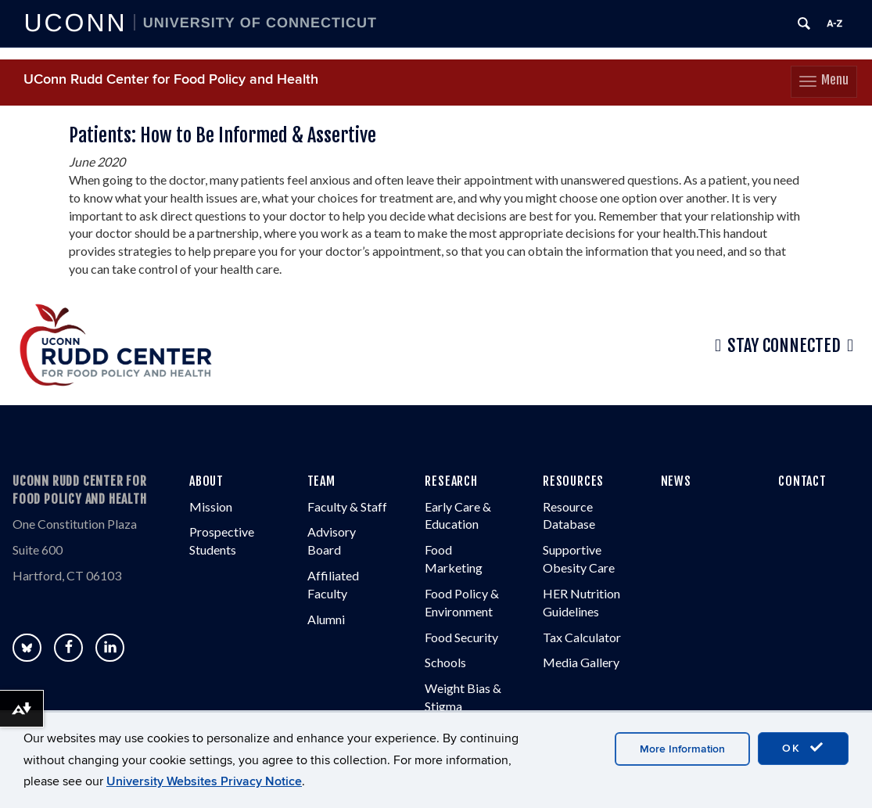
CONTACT (802, 481)
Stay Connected (784, 345)
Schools (445, 662)
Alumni (326, 619)
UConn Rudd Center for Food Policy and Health (170, 79)
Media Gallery (581, 662)
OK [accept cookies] (803, 748)
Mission (210, 506)
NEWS (676, 481)
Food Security (461, 637)
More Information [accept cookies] (682, 749)
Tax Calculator (582, 637)
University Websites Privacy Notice (204, 781)
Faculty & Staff (347, 506)
